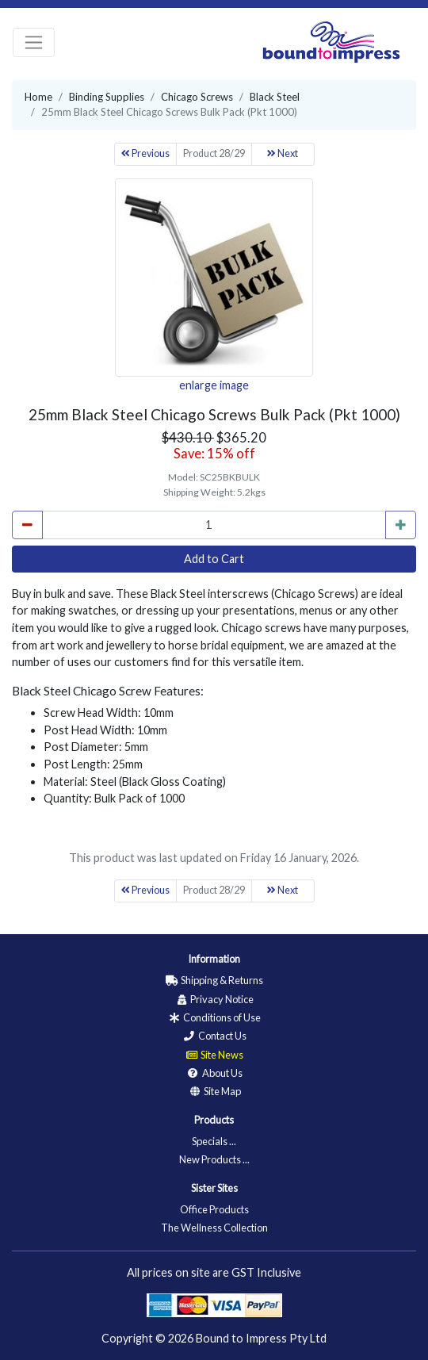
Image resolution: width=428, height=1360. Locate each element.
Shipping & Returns (214, 980)
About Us (214, 1073)
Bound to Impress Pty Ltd (261, 1338)
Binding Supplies (106, 96)
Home (38, 96)
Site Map (214, 1091)
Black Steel (275, 96)
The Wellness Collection (214, 1227)
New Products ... (214, 1159)
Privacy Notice (214, 999)
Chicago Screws (197, 96)
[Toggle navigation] (34, 42)
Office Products (214, 1209)
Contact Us (214, 1035)
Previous (145, 153)
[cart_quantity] (214, 525)
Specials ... (214, 1141)
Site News (214, 1054)
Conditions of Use (214, 1017)
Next (282, 153)
